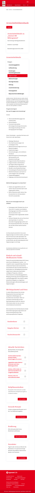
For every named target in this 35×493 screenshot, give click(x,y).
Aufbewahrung (13, 68)
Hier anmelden (22, 458)
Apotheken (18, 5)
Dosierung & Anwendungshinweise (14, 71)
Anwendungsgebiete (14, 65)
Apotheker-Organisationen (12, 483)
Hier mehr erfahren (21, 436)
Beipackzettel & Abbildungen (16, 93)
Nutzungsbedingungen (20, 477)
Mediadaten (9, 485)
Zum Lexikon (22, 399)
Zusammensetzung (14, 87)
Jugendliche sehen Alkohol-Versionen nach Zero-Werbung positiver (15, 364)
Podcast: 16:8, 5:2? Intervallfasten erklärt (14, 376)
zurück (9, 27)
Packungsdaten (13, 90)
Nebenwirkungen (13, 78)
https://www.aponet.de (11, 473)
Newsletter (16, 487)
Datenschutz (9, 477)
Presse (23, 483)
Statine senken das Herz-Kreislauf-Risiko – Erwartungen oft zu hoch (15, 357)
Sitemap (22, 479)
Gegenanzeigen (13, 75)
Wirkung (11, 84)
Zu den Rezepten (21, 417)
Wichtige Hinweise (13, 81)
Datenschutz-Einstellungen (12, 482)
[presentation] (28, 5)
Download (8, 479)
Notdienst (9, 5)
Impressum (19, 476)
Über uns (8, 487)
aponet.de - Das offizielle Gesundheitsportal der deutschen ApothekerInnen (12, 2)
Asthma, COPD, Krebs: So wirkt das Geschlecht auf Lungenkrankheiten (14, 370)
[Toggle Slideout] (27, 2)
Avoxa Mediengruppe (19, 485)
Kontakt (16, 479)
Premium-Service (10, 476)
